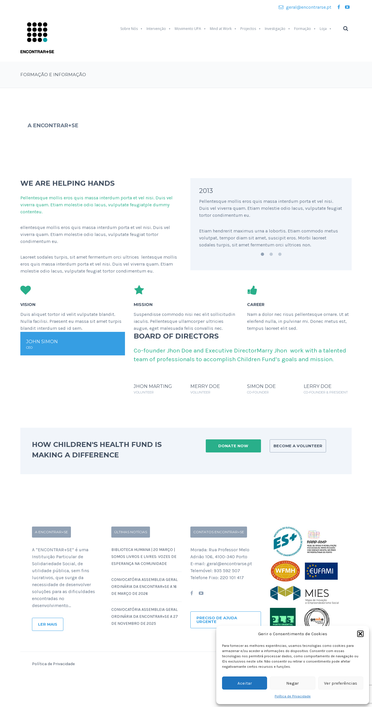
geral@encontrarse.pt (305, 7)
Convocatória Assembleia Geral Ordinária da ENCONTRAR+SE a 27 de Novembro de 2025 (144, 616)
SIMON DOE (261, 386)
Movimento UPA (190, 29)
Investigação (278, 29)
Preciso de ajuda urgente (216, 619)
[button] (360, 634)
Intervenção (158, 29)
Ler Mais (47, 624)
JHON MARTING (153, 386)
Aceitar (244, 683)
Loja (326, 29)
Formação (305, 29)
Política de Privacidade (293, 696)
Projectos (250, 29)
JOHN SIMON (42, 341)
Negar (292, 683)
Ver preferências (340, 683)
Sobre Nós (131, 29)
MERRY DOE (205, 386)
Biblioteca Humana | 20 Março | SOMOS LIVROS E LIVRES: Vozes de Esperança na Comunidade (143, 556)
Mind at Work (223, 29)
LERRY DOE (318, 386)
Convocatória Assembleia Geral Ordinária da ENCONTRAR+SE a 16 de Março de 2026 (144, 586)
